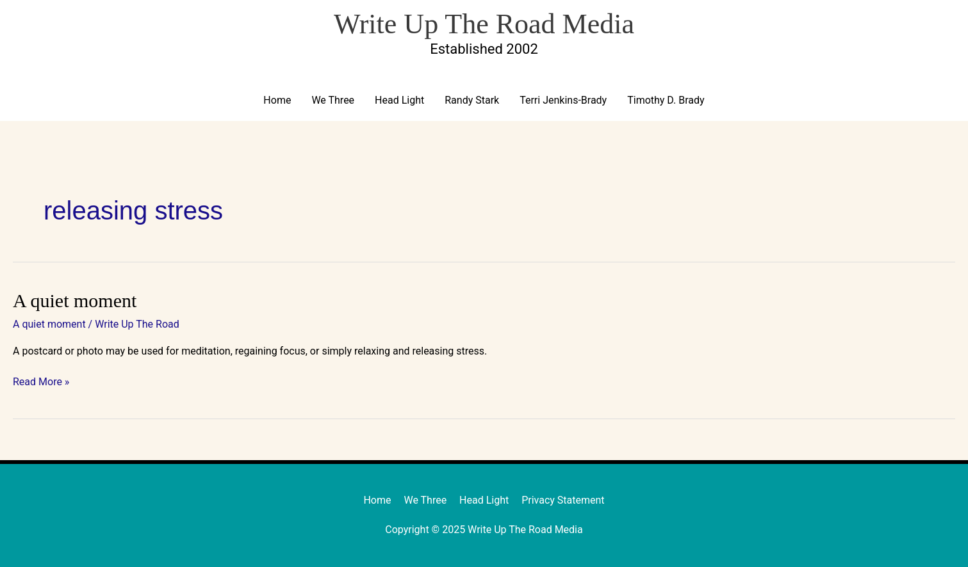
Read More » (41, 381)
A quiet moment (74, 300)
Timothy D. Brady (665, 100)
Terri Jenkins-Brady (563, 100)
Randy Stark (472, 100)
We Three (332, 100)
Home (277, 100)
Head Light (399, 100)
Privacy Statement (562, 500)
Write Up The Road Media (484, 24)
